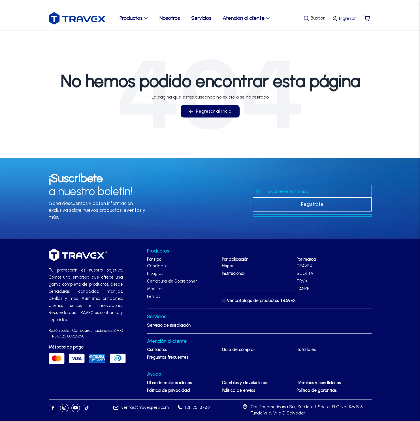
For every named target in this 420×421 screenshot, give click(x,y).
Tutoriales (306, 349)
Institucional (233, 273)
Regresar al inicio (210, 111)
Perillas (153, 296)
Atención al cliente (246, 18)
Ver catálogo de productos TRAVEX (259, 300)
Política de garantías (316, 390)
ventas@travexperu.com (141, 407)
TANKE (303, 288)
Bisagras (155, 273)
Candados (157, 265)
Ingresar (347, 18)
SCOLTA (305, 273)
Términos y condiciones (319, 382)
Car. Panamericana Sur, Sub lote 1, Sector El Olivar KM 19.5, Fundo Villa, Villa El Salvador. (307, 410)
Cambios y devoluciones (245, 382)
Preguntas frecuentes (167, 357)
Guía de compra (237, 349)
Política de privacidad (168, 390)
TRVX (302, 281)
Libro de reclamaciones (169, 382)
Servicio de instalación (169, 325)
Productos (134, 18)
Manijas (154, 288)
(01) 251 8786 (194, 407)
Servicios (201, 18)
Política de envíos (238, 390)
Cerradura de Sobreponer (172, 281)
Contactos (157, 349)
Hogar (228, 265)
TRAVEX (304, 265)
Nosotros (169, 18)
